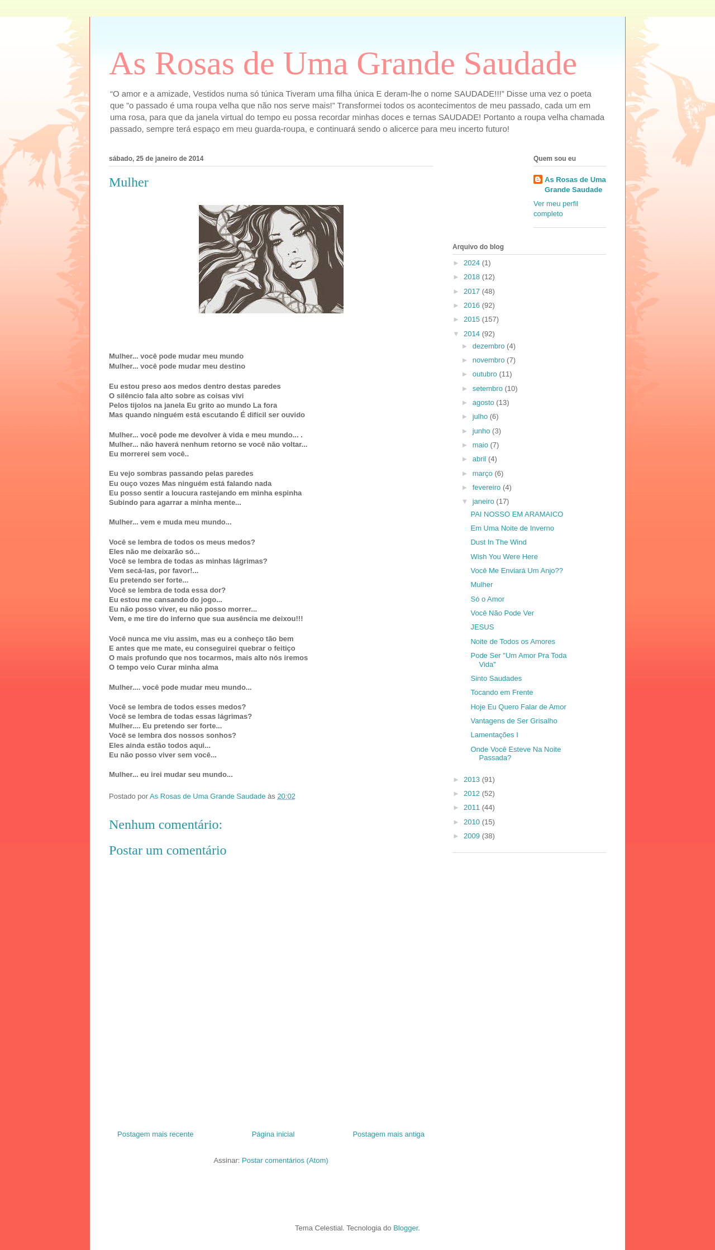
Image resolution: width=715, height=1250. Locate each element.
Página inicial (273, 1134)
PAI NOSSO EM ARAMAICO (516, 514)
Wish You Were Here (503, 556)
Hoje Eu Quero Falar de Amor (518, 707)
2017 (473, 291)
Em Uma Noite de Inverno (512, 528)
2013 (473, 779)
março (484, 473)
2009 (473, 836)
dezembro (490, 346)
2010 (473, 822)
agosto (485, 402)
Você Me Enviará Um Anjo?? (516, 570)
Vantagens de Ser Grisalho (513, 721)
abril (480, 459)
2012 (473, 793)
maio (481, 445)
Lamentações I (494, 735)
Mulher (481, 584)
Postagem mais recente (155, 1134)
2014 (473, 334)
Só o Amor (487, 599)
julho (481, 416)
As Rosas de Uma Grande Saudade (343, 63)
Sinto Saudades (496, 678)
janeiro (485, 501)
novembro (490, 360)
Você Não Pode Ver (501, 613)
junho (482, 431)
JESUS (482, 627)
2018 (473, 277)
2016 (473, 305)
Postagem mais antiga (388, 1134)
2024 (473, 263)
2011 (473, 807)
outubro (486, 374)
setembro (489, 388)
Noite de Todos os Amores (512, 641)
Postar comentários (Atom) (285, 1160)
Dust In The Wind (498, 542)
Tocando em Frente (501, 692)
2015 (473, 319)
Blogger (405, 1228)
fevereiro (488, 487)
